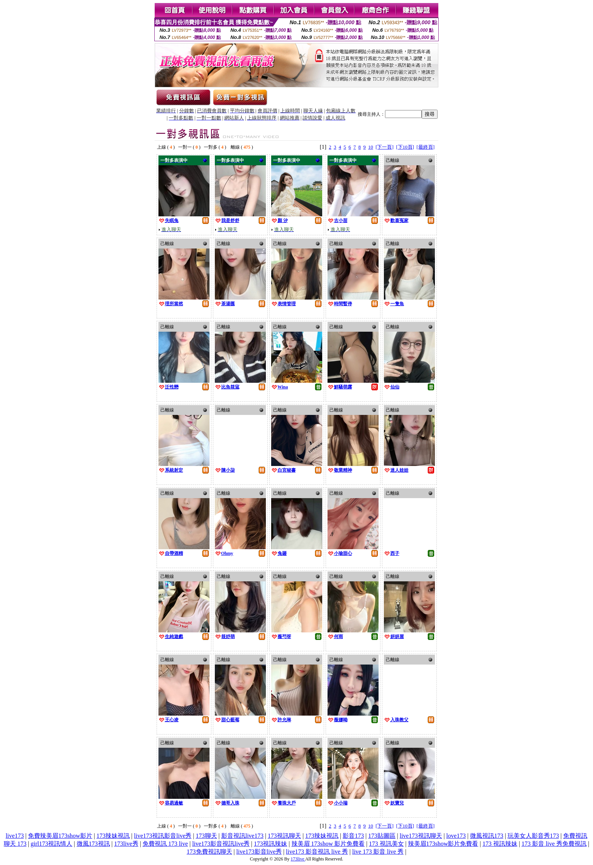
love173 (456, 835)
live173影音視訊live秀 (221, 843)
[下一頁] (385, 147)
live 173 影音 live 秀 (378, 851)
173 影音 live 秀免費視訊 (554, 843)
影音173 (353, 835)
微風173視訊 (93, 843)
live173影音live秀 (259, 851)
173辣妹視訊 (113, 835)
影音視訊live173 (242, 835)
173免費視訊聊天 (209, 851)
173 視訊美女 (386, 843)
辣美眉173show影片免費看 (443, 843)
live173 (15, 835)
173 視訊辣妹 (500, 843)
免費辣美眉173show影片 (60, 835)
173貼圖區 (382, 835)
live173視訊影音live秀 (162, 835)
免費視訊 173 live (165, 843)
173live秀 (126, 843)
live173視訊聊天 (421, 835)
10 (370, 147)
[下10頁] (405, 147)
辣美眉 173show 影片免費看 (328, 843)
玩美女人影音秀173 (533, 835)
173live (298, 859)
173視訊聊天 (284, 835)
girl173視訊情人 (51, 843)
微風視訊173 (486, 835)
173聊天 (206, 835)
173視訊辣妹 (270, 843)
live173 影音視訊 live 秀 (317, 851)
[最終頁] (425, 147)
